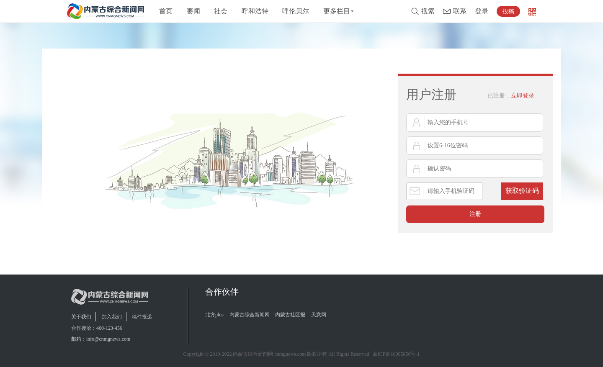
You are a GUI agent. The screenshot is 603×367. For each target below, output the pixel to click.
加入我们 (112, 317)
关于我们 (81, 317)
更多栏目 (336, 11)
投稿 (508, 11)
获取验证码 (522, 190)
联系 (459, 11)
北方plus (214, 315)
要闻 (193, 11)
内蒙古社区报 (290, 315)
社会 (220, 11)
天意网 (318, 315)
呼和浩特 (255, 11)
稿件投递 (142, 317)
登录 (481, 11)
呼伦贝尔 (295, 11)
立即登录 (510, 95)
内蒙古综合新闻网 (249, 315)
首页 (166, 11)
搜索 (428, 11)
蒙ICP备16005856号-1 (396, 354)
